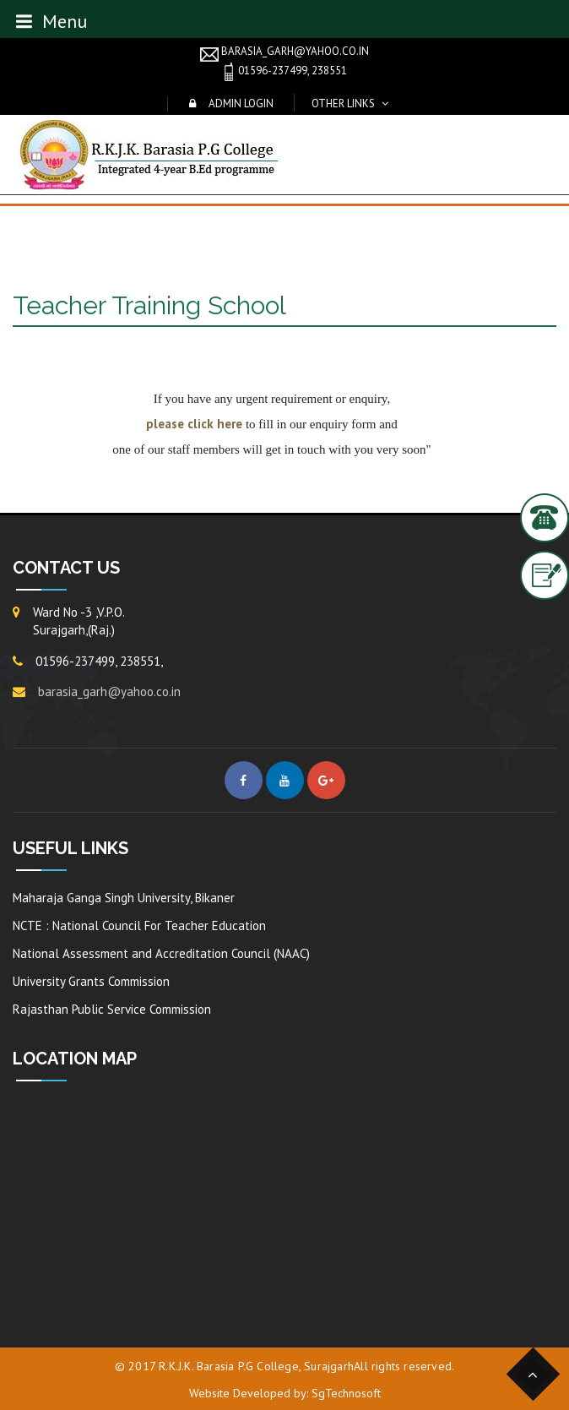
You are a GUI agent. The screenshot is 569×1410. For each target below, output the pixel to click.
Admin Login (241, 103)
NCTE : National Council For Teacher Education (139, 925)
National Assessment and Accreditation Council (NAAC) (161, 953)
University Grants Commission (91, 981)
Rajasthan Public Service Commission (112, 1009)
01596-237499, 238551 (284, 72)
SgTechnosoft (346, 1393)
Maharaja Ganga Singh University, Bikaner (124, 898)
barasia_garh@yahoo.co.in (284, 52)
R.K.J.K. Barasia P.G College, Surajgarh (256, 1366)
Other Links (343, 103)
